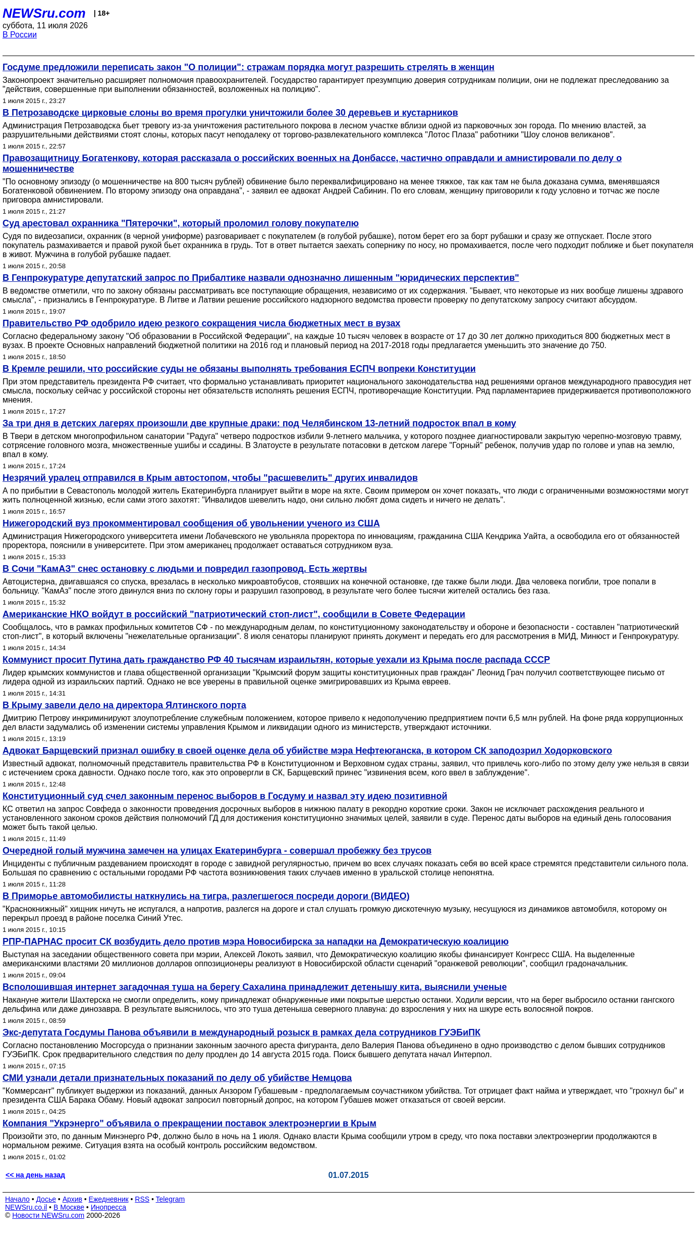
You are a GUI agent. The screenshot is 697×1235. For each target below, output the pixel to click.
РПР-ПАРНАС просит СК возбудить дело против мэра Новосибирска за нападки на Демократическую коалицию (256, 941)
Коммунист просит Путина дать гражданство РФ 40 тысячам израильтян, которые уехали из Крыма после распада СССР (276, 660)
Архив (72, 1199)
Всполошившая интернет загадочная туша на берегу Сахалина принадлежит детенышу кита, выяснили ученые (255, 987)
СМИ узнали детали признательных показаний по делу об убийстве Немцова (177, 1078)
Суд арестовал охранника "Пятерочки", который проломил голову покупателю (181, 223)
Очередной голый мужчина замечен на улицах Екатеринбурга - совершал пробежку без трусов (217, 851)
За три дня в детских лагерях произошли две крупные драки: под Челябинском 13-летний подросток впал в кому (259, 423)
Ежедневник (109, 1199)
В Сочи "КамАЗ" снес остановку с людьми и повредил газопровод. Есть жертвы (185, 569)
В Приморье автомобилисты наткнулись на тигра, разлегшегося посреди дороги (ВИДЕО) (206, 896)
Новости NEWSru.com (48, 1215)
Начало (17, 1199)
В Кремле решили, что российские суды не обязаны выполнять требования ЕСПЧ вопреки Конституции (239, 369)
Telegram (170, 1199)
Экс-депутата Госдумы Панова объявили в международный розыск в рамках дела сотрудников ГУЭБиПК (241, 1032)
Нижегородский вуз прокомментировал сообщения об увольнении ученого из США (191, 523)
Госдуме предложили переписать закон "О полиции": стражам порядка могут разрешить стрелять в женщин (249, 67)
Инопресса (109, 1207)
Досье (46, 1199)
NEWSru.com (44, 13)
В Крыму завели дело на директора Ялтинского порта (124, 705)
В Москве (68, 1207)
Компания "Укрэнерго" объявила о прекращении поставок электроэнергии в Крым (190, 1123)
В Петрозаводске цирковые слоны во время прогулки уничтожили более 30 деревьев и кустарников (230, 113)
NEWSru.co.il (26, 1207)
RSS (142, 1199)
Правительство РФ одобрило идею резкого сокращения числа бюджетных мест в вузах (201, 323)
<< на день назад (35, 1175)
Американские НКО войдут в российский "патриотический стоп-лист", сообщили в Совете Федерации (234, 614)
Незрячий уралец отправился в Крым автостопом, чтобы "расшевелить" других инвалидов (210, 478)
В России (20, 34)
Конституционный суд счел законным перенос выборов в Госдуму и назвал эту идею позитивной (225, 796)
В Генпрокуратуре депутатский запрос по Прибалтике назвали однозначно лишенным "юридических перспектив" (261, 278)
